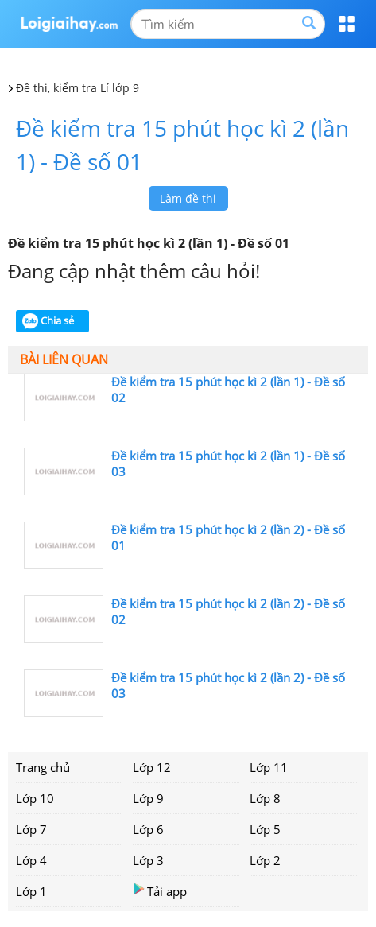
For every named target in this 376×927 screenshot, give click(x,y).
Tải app (160, 890)
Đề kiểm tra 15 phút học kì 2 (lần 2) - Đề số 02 (228, 611)
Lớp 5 (265, 829)
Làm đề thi (188, 198)
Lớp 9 (148, 798)
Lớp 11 (269, 767)
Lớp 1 (31, 891)
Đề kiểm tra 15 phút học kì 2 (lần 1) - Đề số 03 (228, 463)
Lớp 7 (31, 829)
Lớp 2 (265, 860)
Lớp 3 (148, 860)
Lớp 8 (265, 798)
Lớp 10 (35, 798)
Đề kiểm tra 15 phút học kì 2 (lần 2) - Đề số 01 (228, 537)
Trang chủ (43, 767)
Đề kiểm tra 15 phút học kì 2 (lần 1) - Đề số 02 (228, 389)
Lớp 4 (31, 860)
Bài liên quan (64, 359)
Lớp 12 (152, 767)
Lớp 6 (148, 829)
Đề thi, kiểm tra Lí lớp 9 (77, 87)
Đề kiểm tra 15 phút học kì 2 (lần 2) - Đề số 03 (228, 685)
